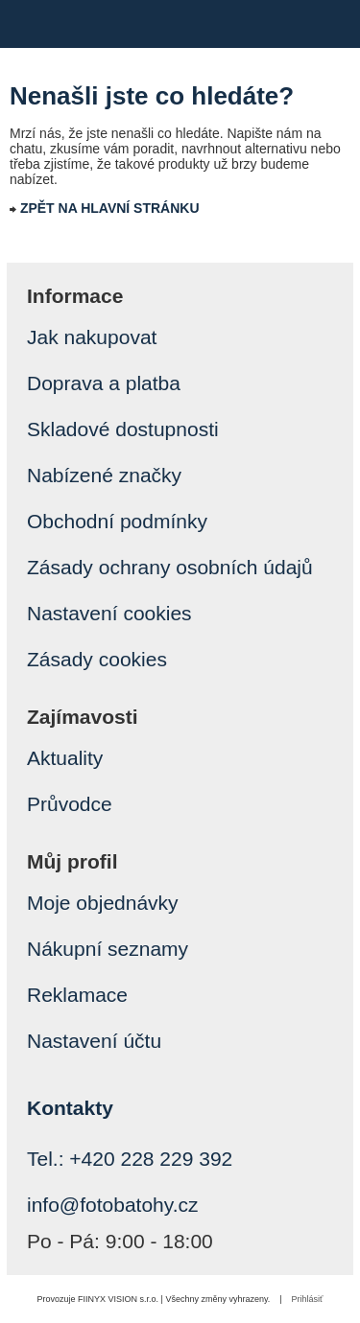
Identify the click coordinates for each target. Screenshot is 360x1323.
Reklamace (77, 995)
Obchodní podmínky (117, 521)
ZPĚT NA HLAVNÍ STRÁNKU (110, 208)
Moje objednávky (103, 903)
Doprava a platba (103, 383)
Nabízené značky (104, 475)
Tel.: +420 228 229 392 (129, 1159)
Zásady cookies (97, 659)
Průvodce (69, 804)
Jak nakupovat (91, 337)
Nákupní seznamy (107, 949)
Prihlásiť (308, 1299)
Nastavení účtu (94, 1041)
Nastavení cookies (109, 613)
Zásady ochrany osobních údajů (170, 567)
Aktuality (65, 758)
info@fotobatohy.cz (113, 1205)
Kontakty (70, 1108)
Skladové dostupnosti (123, 429)
